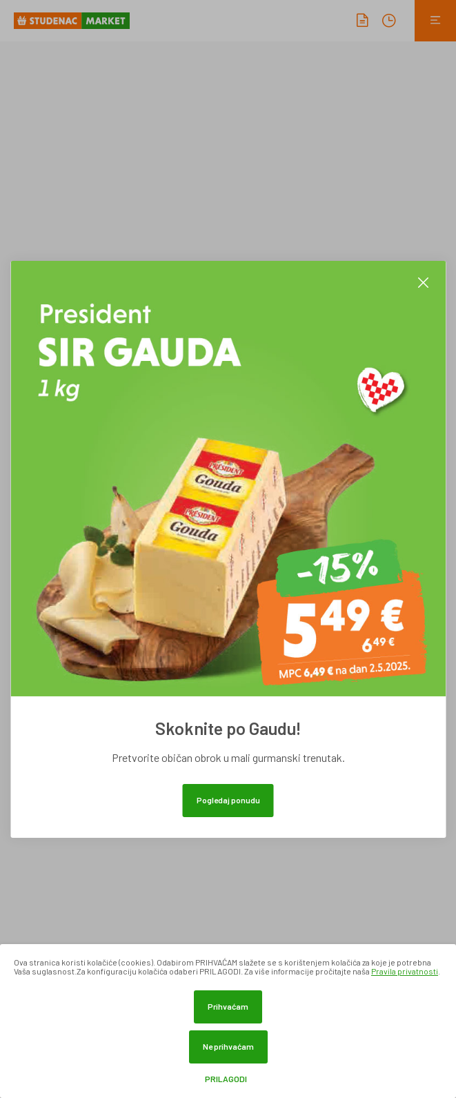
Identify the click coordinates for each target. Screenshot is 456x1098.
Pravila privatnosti (404, 971)
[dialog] (228, 1021)
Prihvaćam (228, 1006)
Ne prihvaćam (228, 1046)
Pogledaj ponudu (228, 800)
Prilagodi (226, 1079)
